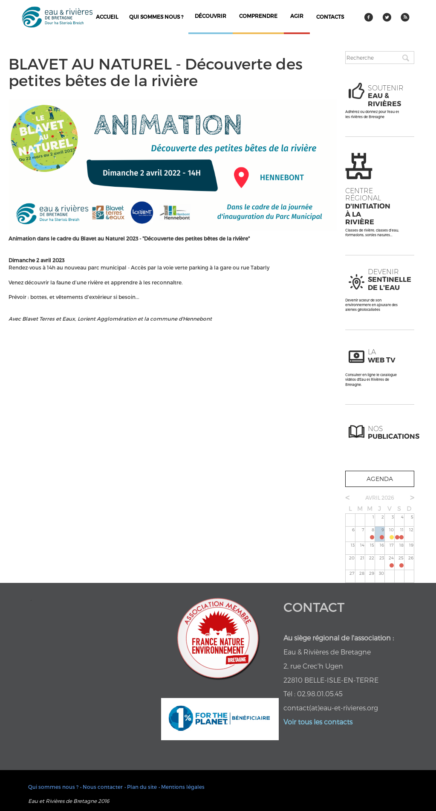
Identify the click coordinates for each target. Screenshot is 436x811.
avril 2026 (379, 498)
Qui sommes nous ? (156, 17)
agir (296, 16)
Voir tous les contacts (317, 722)
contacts (330, 17)
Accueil (107, 17)
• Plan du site (140, 787)
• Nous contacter (101, 787)
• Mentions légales (182, 787)
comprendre (258, 16)
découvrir (210, 16)
